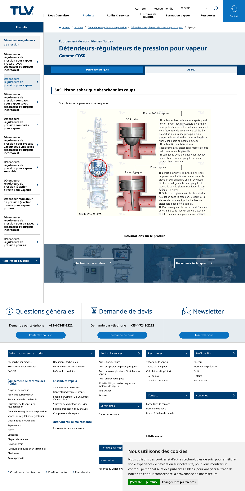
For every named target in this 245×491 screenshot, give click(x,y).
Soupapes (13, 434)
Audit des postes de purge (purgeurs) (118, 366)
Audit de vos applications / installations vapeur (119, 372)
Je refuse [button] (152, 482)
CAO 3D (12, 371)
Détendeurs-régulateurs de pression (27, 411)
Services (103, 395)
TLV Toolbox (152, 376)
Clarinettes (13, 453)
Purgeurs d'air (15, 444)
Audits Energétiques (109, 362)
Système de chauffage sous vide (70, 404)
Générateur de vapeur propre (69, 392)
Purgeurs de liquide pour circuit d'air (27, 448)
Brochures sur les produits (22, 366)
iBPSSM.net (105, 390)
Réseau (198, 362)
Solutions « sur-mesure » (66, 387)
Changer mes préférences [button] (179, 482)
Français (185, 8)
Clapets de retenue (18, 439)
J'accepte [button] (136, 482)
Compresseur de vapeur (66, 413)
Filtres (11, 430)
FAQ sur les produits (64, 371)
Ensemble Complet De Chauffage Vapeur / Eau (71, 398)
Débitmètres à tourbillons (21, 420)
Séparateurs (14, 425)
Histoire (198, 376)
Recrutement (200, 380)
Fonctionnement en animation (69, 366)
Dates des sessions (109, 414)
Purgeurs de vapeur (18, 390)
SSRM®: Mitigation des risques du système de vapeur (117, 385)
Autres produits (16, 458)
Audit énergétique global (112, 378)
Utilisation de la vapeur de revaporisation (21, 405)
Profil (196, 371)
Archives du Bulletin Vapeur (113, 468)
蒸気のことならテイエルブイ (22, 10)
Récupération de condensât (22, 399)
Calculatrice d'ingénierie (159, 371)
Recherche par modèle (20, 362)
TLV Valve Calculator (157, 380)
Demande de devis (156, 408)
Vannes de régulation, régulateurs (26, 416)
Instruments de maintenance (68, 428)
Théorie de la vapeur (157, 362)
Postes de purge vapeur (20, 394)
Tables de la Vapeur (156, 366)
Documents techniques (65, 362)
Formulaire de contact (158, 404)
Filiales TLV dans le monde (160, 413)
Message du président (205, 366)
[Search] (215, 8)
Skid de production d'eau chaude (70, 408)
